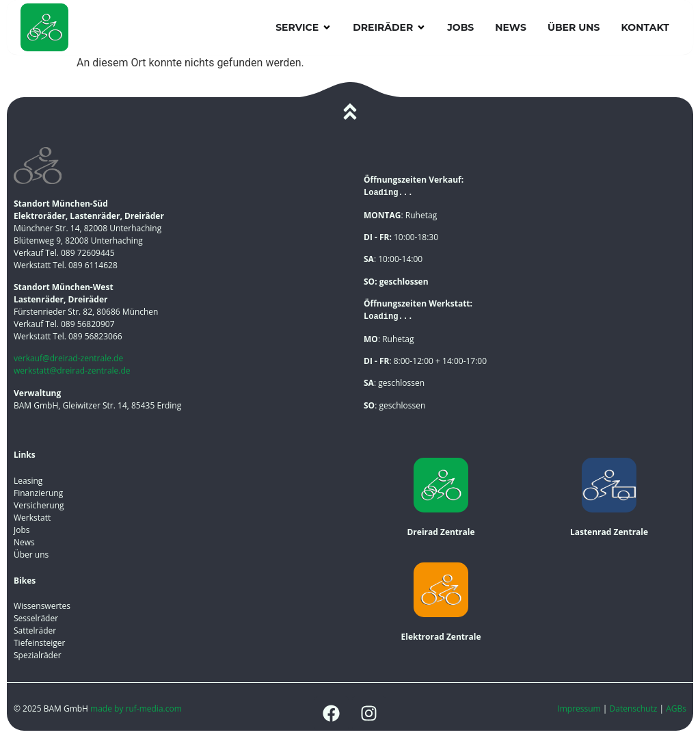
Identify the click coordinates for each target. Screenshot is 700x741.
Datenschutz (635, 708)
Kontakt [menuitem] (645, 27)
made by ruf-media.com (137, 708)
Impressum (578, 708)
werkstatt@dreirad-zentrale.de (72, 370)
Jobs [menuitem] (460, 27)
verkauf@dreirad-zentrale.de (68, 358)
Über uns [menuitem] (574, 27)
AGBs (676, 708)
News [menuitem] (510, 27)
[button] (327, 28)
